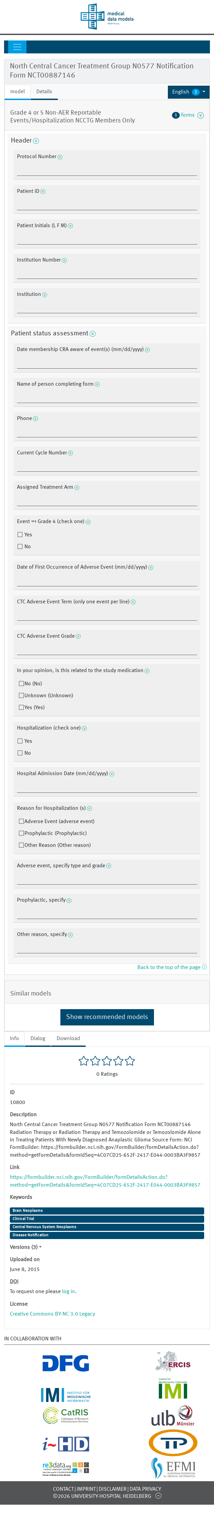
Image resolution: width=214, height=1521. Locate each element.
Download (68, 1038)
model (17, 92)
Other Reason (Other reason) (57, 845)
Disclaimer (113, 1489)
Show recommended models (107, 1017)
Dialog (38, 1038)
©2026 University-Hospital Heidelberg (102, 1496)
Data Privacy (145, 1489)
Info (14, 1038)
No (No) (33, 684)
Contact (63, 1489)
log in (68, 1291)
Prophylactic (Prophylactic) (55, 833)
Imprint (86, 1489)
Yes (27, 535)
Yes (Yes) (34, 708)
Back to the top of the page (172, 967)
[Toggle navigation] (17, 46)
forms (188, 115)
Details (44, 92)
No (27, 547)
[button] (189, 92)
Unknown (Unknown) (48, 696)
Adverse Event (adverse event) (59, 821)
